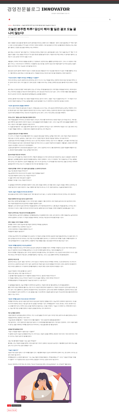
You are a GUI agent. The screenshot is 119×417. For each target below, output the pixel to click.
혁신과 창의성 (16, 25)
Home (9, 25)
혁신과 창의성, (25, 37)
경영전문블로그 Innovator (38, 9)
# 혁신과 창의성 (16, 405)
